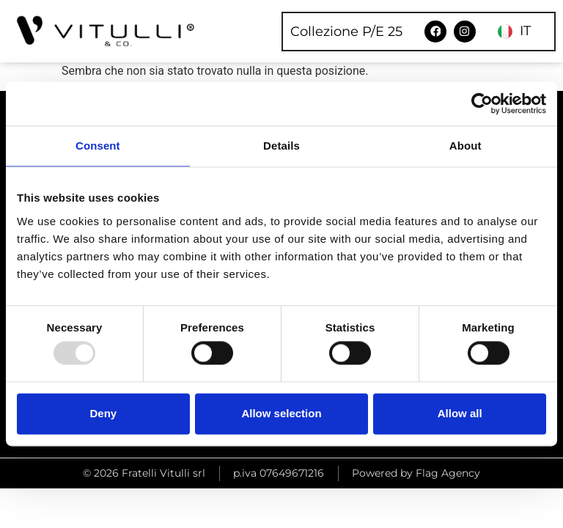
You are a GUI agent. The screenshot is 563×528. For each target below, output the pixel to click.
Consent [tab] (98, 145)
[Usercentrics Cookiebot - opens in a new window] (482, 103)
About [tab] (465, 145)
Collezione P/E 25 (347, 31)
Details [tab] (281, 145)
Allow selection (281, 413)
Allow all (460, 413)
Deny (103, 413)
